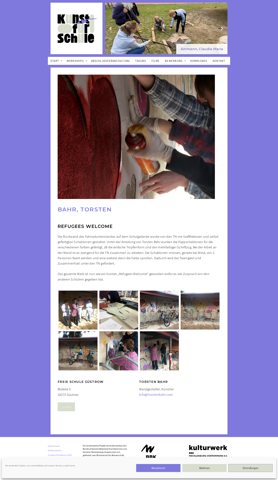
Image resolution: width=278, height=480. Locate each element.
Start (58, 61)
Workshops (78, 61)
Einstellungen (250, 468)
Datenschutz (55, 450)
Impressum (54, 445)
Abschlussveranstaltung (110, 61)
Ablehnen (204, 468)
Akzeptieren (158, 468)
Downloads (198, 61)
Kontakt (219, 61)
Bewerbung (176, 61)
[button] (201, 49)
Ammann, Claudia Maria (202, 49)
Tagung (140, 61)
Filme (155, 61)
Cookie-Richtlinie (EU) (60, 455)
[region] (166, 28)
